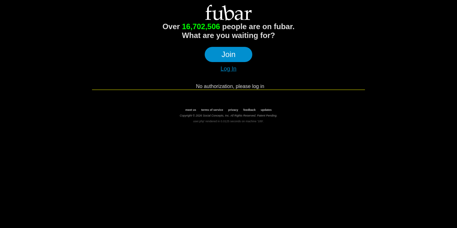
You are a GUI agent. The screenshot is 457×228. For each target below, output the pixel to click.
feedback (249, 109)
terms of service (212, 109)
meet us (190, 109)
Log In (228, 69)
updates (266, 109)
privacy (233, 109)
